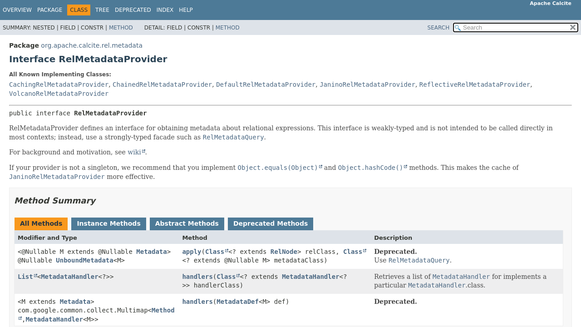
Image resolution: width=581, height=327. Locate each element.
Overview (17, 10)
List (25, 276)
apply (191, 251)
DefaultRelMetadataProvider (265, 84)
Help (186, 10)
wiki (134, 152)
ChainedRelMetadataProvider (162, 84)
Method (121, 28)
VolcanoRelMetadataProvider (58, 93)
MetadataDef (238, 301)
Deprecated (133, 10)
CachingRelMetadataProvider (58, 84)
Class (214, 251)
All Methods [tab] (41, 223)
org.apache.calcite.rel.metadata (92, 45)
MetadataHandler (69, 276)
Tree (102, 10)
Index (165, 10)
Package (49, 10)
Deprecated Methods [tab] (270, 223)
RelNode (284, 251)
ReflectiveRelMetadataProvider (474, 84)
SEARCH (439, 28)
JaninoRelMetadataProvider (367, 84)
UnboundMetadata (84, 260)
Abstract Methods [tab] (187, 223)
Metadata (151, 251)
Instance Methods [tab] (108, 223)
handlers (197, 276)
